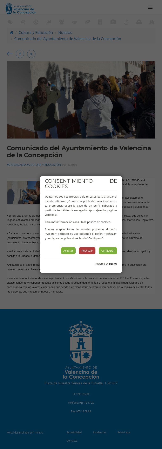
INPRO (113, 263)
